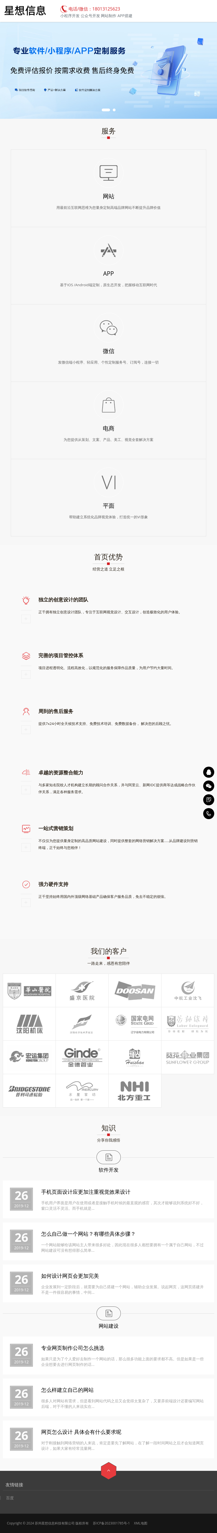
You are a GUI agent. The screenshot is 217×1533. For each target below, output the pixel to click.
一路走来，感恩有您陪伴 (108, 963)
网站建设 (109, 1325)
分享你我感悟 (108, 1140)
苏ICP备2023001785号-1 (111, 1523)
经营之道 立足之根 (109, 569)
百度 (10, 1498)
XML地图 (140, 1523)
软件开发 (109, 1169)
